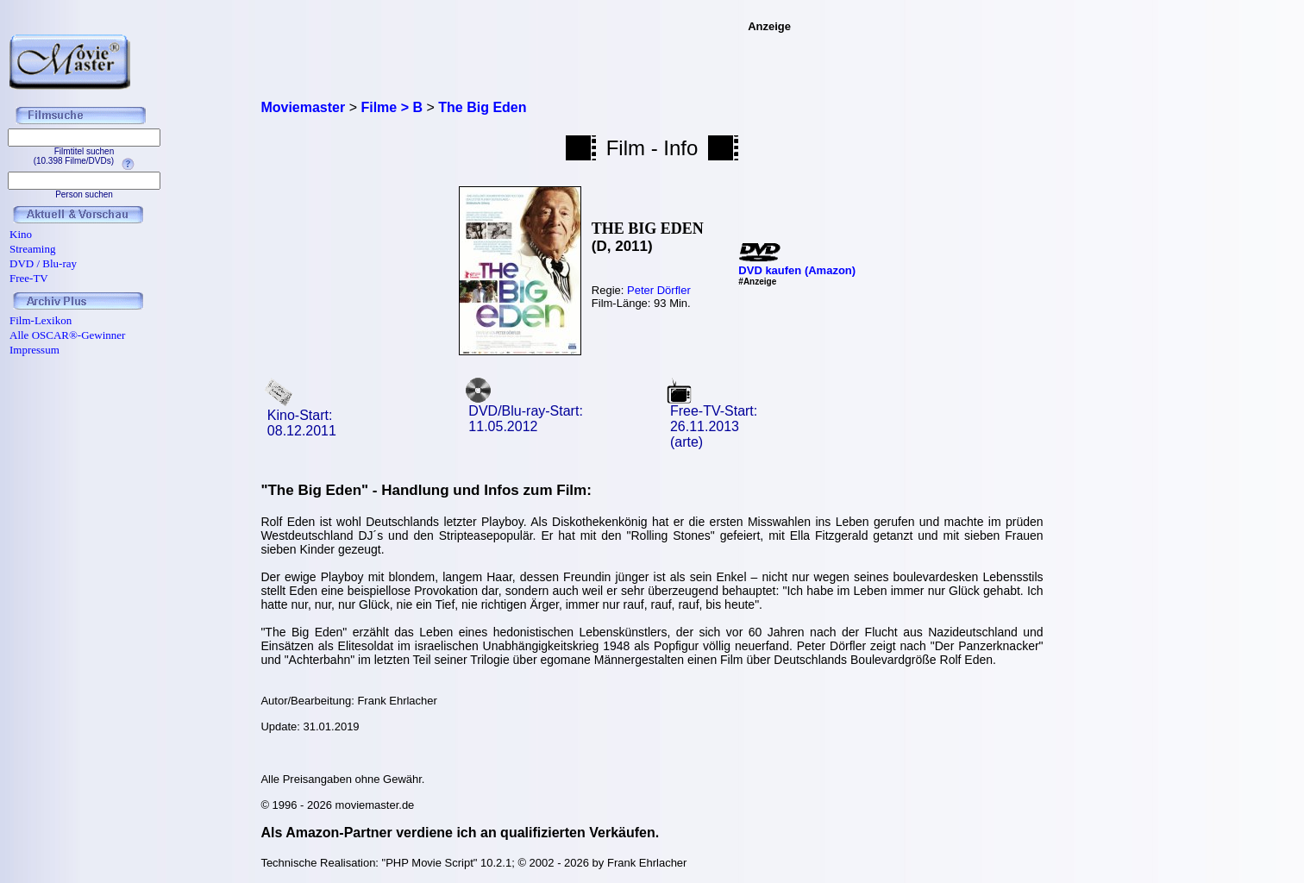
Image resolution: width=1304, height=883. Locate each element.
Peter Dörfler (659, 290)
